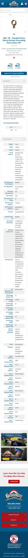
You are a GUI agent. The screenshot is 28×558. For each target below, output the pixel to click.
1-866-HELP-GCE (14, 508)
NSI (14, 34)
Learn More (14, 481)
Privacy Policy (6, 556)
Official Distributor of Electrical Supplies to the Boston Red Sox (15, 545)
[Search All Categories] (14, 10)
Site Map (23, 556)
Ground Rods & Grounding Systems (17, 48)
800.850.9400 (14, 504)
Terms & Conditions (15, 556)
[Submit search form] (25, 10)
